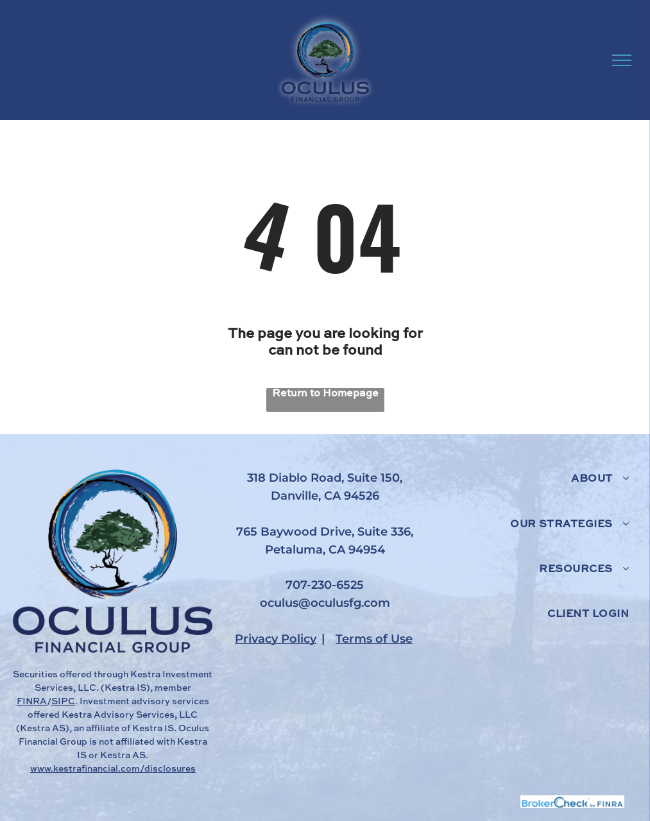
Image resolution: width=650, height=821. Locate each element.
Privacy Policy (275, 639)
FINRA (32, 701)
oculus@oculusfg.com (325, 603)
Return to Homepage (325, 394)
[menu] (621, 60)
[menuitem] (533, 492)
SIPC (63, 701)
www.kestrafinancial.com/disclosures (113, 769)
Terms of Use (374, 639)
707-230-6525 (325, 585)
